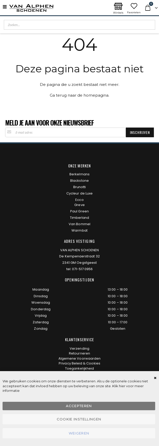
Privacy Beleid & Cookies (79, 363)
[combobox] (79, 25)
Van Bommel (79, 224)
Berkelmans (79, 174)
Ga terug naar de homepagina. (79, 95)
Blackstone (79, 180)
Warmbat (79, 230)
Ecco (79, 199)
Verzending (79, 348)
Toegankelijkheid (79, 368)
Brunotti (79, 187)
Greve (79, 204)
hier (122, 386)
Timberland (79, 217)
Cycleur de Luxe (79, 193)
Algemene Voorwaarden (79, 358)
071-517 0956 (82, 269)
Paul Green (79, 211)
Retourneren (79, 353)
